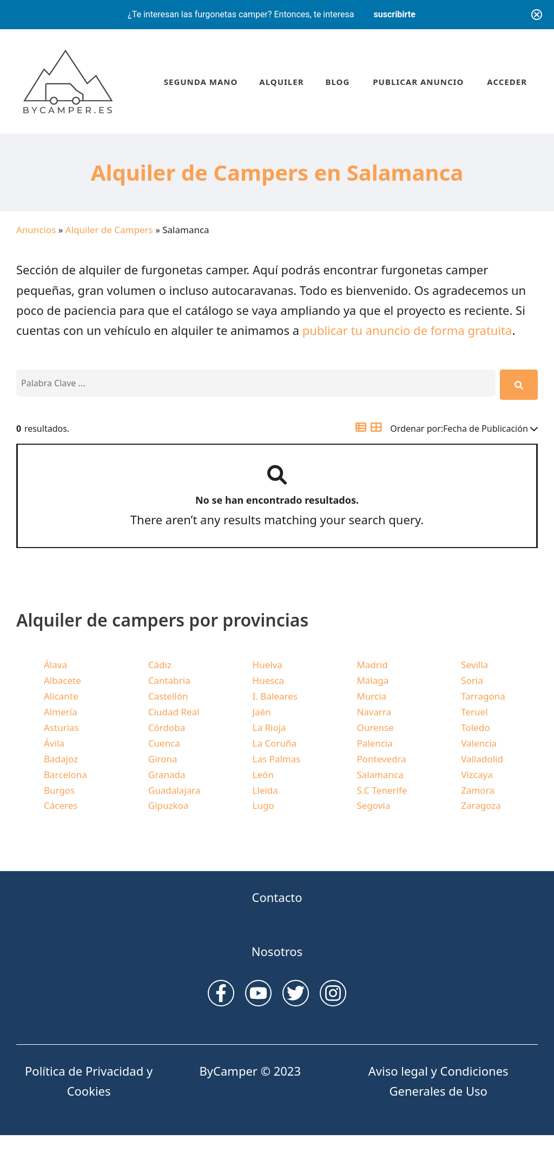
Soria (472, 680)
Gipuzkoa (168, 805)
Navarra (374, 712)
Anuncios (36, 229)
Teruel (474, 712)
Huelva (267, 664)
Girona (162, 759)
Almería (60, 712)
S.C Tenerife (382, 790)
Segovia (373, 805)
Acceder (507, 81)
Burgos (59, 790)
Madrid (372, 664)
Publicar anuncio (418, 81)
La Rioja (269, 727)
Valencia (479, 743)
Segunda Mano (201, 81)
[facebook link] (333, 993)
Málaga (372, 680)
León (263, 774)
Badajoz (61, 759)
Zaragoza (481, 805)
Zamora (477, 790)
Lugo (263, 805)
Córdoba (166, 727)
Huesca (269, 680)
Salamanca (380, 774)
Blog (337, 81)
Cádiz (160, 664)
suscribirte (395, 14)
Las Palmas (277, 759)
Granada (167, 774)
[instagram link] (221, 993)
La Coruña (274, 743)
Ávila (54, 743)
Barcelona (65, 774)
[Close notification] (536, 14)
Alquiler (281, 81)
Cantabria (169, 680)
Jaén (262, 712)
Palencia (374, 743)
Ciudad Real (174, 712)
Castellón (168, 696)
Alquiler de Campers (109, 229)
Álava (55, 664)
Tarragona (483, 696)
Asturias (61, 727)
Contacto (277, 897)
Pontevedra (381, 759)
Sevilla (474, 664)
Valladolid (482, 759)
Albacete (62, 680)
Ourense (375, 727)
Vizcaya (476, 774)
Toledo (475, 727)
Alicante (61, 696)
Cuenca (164, 743)
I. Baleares (275, 696)
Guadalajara (174, 790)
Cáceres (60, 805)
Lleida (265, 790)
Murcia (371, 696)
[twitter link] (295, 993)
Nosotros (277, 951)
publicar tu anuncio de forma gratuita (407, 330)
